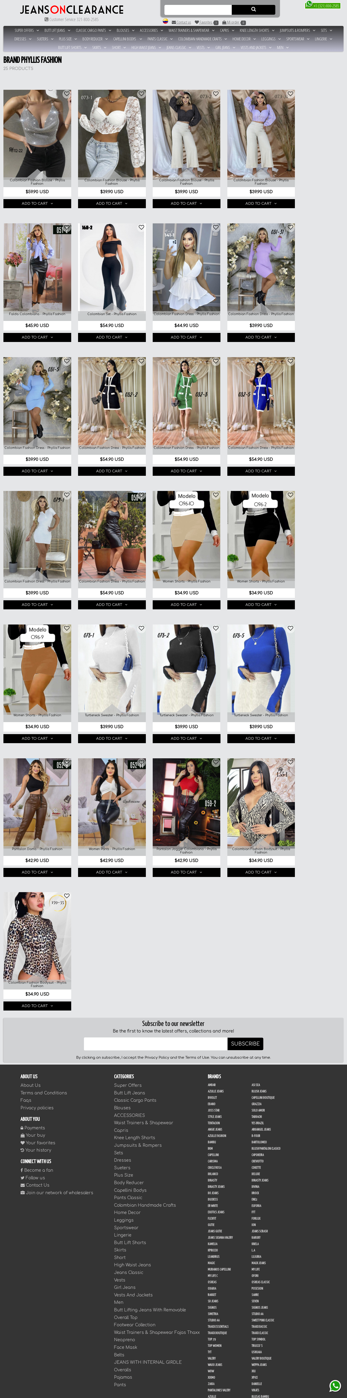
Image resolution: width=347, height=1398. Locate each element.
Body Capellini (260, 1260)
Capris (227, 30)
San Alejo (258, 1298)
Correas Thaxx (260, 1381)
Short (119, 47)
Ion (254, 923)
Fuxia (211, 1126)
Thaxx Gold (214, 1241)
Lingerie (323, 39)
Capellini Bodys (127, 39)
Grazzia (256, 802)
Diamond (213, 1120)
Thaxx (255, 1139)
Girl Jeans (225, 47)
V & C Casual (259, 1355)
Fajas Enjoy (259, 1164)
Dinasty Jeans (260, 878)
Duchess (213, 897)
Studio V (257, 1203)
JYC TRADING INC (261, 1145)
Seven (255, 999)
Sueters (45, 39)
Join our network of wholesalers (57, 890)
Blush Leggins (216, 1272)
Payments (33, 826)
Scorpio (213, 1215)
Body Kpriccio (216, 1266)
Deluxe (256, 872)
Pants (120, 1082)
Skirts (99, 47)
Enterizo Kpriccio (262, 1317)
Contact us (181, 22)
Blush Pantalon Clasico (266, 846)
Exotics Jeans (216, 910)
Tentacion (214, 821)
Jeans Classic (179, 47)
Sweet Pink (214, 1203)
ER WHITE (213, 904)
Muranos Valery (261, 1222)
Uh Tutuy (213, 1145)
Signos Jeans (260, 1005)
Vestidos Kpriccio (262, 1247)
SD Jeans (213, 999)
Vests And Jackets (256, 47)
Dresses (23, 39)
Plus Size (68, 39)
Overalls (122, 1068)
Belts (119, 1053)
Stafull (212, 1139)
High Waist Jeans (146, 47)
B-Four (256, 834)
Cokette (256, 865)
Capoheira (258, 853)
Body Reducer (95, 39)
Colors (256, 1113)
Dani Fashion (259, 1215)
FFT (253, 910)
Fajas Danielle (260, 1158)
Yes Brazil (258, 821)
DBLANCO (213, 872)
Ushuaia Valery (217, 1336)
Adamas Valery (260, 1330)
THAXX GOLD (258, 1234)
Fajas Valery (259, 1190)
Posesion (257, 986)
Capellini (213, 853)
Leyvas (212, 1222)
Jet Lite (256, 1209)
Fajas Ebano (215, 1164)
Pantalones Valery (219, 1088)
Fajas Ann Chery (261, 1152)
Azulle (212, 1094)
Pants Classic (160, 39)
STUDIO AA (214, 1018)
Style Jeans (215, 815)
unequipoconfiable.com (223, 1393)
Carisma (213, 859)
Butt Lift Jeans (57, 30)
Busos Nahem (216, 1253)
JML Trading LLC (217, 1285)
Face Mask (125, 1045)
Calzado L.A (215, 1368)
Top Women (214, 1044)
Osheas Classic (261, 980)
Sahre (255, 993)
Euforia (256, 904)
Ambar (212, 783)
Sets (326, 30)
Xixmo (211, 1075)
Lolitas (256, 1126)
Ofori (255, 974)
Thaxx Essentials (218, 1024)
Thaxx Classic (260, 1031)
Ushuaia (257, 1050)
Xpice (255, 1075)
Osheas (212, 980)
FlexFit (212, 916)
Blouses (126, 30)
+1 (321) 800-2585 (322, 5)
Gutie (211, 923)
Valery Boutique (261, 1056)
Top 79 (212, 1037)
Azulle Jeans (216, 789)
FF (209, 1196)
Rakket (212, 993)
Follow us (33, 876)
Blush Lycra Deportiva (265, 1292)
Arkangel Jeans (261, 827)
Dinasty (212, 878)
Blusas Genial (260, 1101)
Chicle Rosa (214, 865)
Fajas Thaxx (215, 1183)
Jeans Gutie (215, 929)
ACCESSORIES (151, 30)
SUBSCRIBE (245, 742)
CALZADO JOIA (259, 1362)
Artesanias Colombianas (223, 1279)
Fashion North (260, 1120)
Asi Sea (256, 783)
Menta (255, 1336)
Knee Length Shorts (257, 30)
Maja (211, 1133)
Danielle (257, 1082)
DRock (255, 891)
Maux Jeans (259, 961)
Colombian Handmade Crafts (202, 39)
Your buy (33, 833)
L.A (253, 948)
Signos (212, 1005)
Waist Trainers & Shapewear (192, 30)
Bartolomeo (259, 840)
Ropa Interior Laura (264, 1323)
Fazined (256, 1266)
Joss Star (214, 808)
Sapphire (257, 1228)
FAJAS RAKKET (259, 1171)
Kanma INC (258, 1285)
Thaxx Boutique (217, 1031)
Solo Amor (258, 808)
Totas (255, 1253)
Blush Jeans (259, 789)
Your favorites (38, 841)
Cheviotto (258, 859)
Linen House (215, 1292)
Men (283, 47)
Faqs (26, 798)
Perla (211, 1298)
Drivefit (212, 1209)
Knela (255, 942)
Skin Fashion (215, 1323)
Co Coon (213, 1152)
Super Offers (27, 30)
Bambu (212, 840)
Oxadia (212, 986)
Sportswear (298, 39)
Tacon (255, 1374)
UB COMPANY (215, 1362)
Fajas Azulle (215, 1158)
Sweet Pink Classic (263, 1018)
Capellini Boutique (263, 795)
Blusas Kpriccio (217, 1107)
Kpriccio (213, 948)
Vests (203, 47)
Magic (211, 961)
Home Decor (244, 39)
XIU (253, 1069)
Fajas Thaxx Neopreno (221, 1190)
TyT (209, 1050)
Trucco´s (257, 1044)
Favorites (207, 22)
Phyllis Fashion (261, 1133)
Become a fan (37, 868)
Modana (213, 1355)
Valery (212, 1056)
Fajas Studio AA (261, 1177)
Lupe (254, 1349)
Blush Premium (217, 1260)
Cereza (212, 1113)
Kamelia (212, 942)
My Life (256, 967)
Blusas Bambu (260, 1094)
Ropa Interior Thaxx (220, 1330)
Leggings (271, 39)
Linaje (211, 1349)
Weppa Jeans (259, 1063)
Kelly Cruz (258, 1272)
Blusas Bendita (217, 1101)
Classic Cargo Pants (93, 30)
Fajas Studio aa (217, 1177)
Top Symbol (259, 1037)
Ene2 (254, 897)
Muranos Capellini (219, 967)
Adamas (212, 1247)
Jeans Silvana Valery (220, 935)
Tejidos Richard (217, 1234)
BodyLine (213, 1304)
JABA (254, 1279)
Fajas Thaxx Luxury (263, 1183)
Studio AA (257, 1012)
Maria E (256, 1196)
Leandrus (214, 954)
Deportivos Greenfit (220, 1311)
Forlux (256, 916)
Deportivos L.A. (261, 1311)
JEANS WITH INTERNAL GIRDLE (148, 1060)
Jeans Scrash (260, 929)
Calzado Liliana (261, 1368)
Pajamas (123, 1075)
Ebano (211, 802)
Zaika (211, 1082)
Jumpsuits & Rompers (297, 30)
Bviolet (212, 795)
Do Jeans (213, 891)
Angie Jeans (215, 827)
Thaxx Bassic (259, 1024)
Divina (255, 885)
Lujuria (256, 954)
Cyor (210, 1342)
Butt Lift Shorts (72, 47)
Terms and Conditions (44, 791)
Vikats (255, 1088)
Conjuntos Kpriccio (264, 1304)
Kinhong (257, 1342)
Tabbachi (257, 815)
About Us (31, 783)
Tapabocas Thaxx (218, 1381)
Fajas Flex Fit (216, 1171)
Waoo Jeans (215, 1063)
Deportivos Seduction (221, 1317)
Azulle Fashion (217, 834)
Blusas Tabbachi (261, 1107)
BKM (210, 846)
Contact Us (35, 883)
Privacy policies (37, 806)
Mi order (234, 22)
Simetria (213, 1012)
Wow (211, 1069)
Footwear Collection (134, 1023)
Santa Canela (216, 1228)
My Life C (213, 974)
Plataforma (215, 1374)
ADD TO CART (34, 197)
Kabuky (256, 935)
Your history (36, 848)
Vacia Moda (258, 1241)
